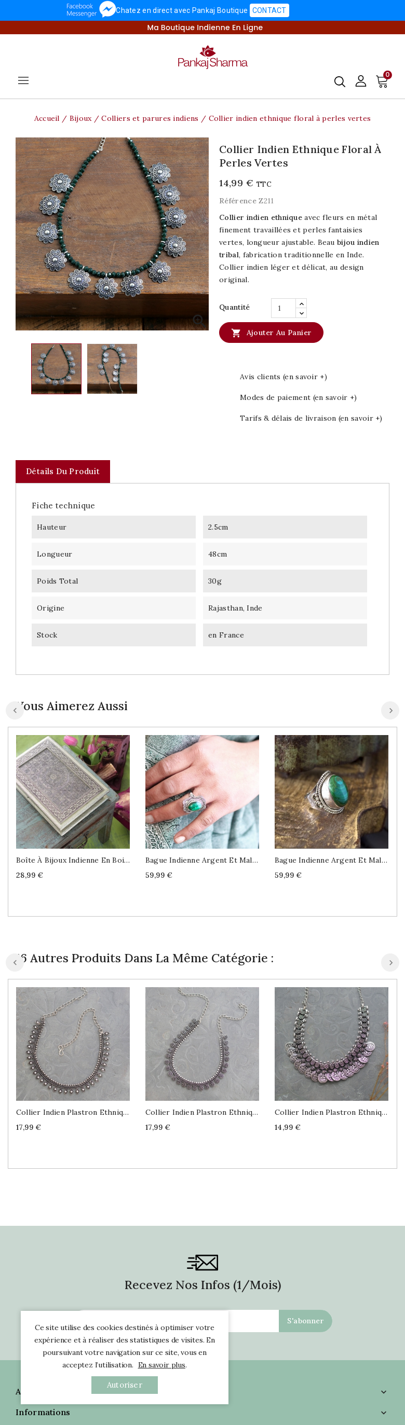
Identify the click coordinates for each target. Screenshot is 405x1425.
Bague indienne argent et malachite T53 (331, 860)
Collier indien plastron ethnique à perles (73, 1112)
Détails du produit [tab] (63, 471)
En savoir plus (161, 1364)
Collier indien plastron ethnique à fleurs (202, 1112)
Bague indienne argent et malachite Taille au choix (202, 860)
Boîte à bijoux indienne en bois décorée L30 (73, 860)
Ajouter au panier (271, 332)
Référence (237, 200)
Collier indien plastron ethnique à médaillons (331, 1112)
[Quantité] (283, 308)
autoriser (124, 1385)
